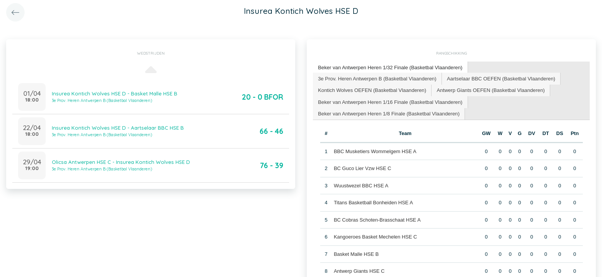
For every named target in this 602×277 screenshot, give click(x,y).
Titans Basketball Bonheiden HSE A (373, 201)
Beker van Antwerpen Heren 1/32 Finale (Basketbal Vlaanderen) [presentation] (389, 67)
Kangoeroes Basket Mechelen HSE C (375, 236)
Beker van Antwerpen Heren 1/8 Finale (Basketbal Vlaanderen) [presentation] (387, 112)
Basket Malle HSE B (356, 253)
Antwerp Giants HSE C (359, 270)
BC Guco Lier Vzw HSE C (362, 167)
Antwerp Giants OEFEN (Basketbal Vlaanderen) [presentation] (488, 89)
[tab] (389, 67)
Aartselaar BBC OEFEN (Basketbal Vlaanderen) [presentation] (498, 78)
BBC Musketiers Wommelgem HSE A (375, 150)
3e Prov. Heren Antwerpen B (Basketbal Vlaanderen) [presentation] (376, 78)
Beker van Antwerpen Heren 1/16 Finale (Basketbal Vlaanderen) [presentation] (389, 101)
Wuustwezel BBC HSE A (361, 184)
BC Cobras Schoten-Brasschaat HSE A (377, 219)
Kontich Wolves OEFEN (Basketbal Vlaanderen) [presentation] (371, 89)
